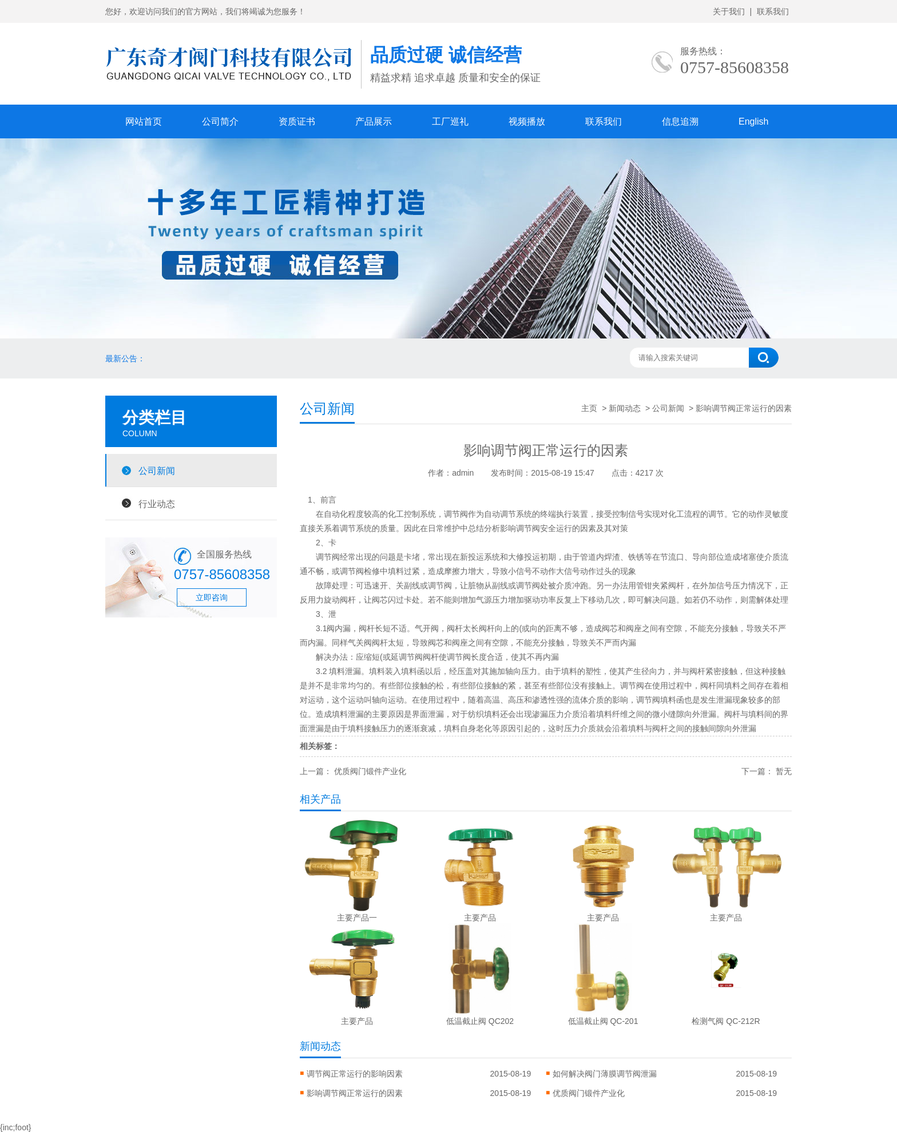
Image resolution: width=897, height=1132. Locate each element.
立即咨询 (212, 597)
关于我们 (729, 11)
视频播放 (527, 121)
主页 (589, 408)
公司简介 (220, 121)
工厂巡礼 (450, 121)
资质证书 (297, 121)
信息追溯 (680, 121)
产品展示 (373, 121)
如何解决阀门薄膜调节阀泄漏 (605, 1073)
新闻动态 (625, 408)
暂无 (784, 771)
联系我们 (773, 11)
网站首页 (143, 121)
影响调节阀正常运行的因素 (355, 1093)
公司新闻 (156, 470)
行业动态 (156, 504)
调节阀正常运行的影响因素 (355, 1073)
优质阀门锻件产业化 (370, 771)
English (753, 121)
